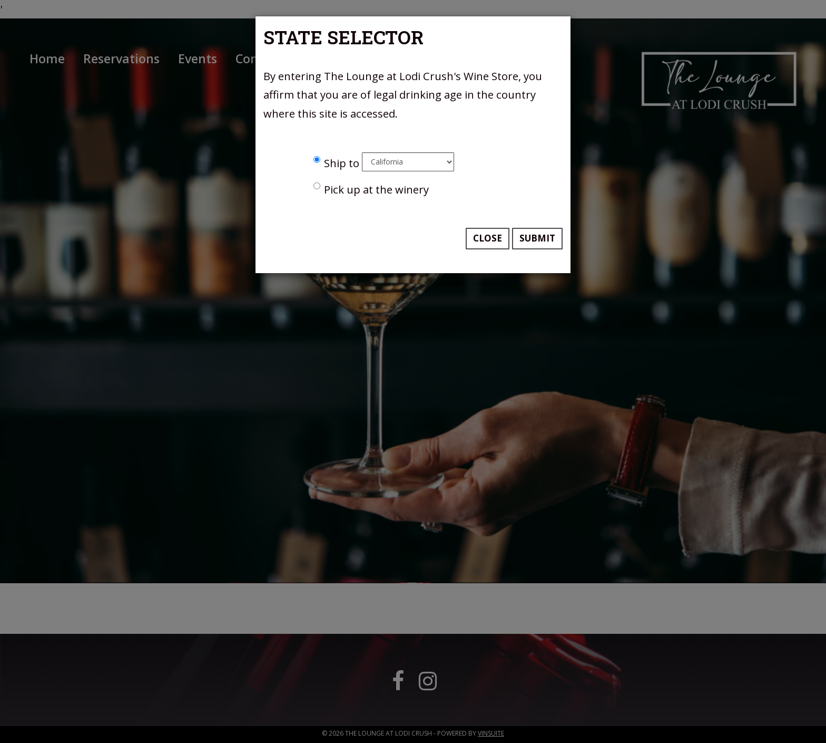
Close (487, 238)
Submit (537, 238)
